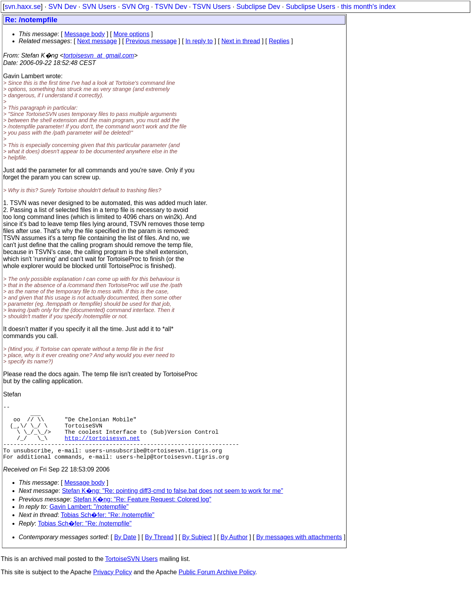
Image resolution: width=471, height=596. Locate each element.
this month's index (368, 7)
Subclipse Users (310, 7)
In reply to (199, 41)
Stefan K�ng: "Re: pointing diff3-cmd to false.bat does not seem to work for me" (172, 504)
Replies (279, 41)
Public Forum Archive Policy (217, 586)
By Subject (197, 551)
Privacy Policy (112, 586)
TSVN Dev (171, 7)
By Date (125, 551)
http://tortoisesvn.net (102, 447)
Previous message (151, 41)
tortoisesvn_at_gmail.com (98, 55)
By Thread (159, 551)
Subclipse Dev (258, 7)
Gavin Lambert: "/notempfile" (88, 520)
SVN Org (135, 7)
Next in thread (240, 41)
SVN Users (99, 7)
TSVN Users (212, 7)
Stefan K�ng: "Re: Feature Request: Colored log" (143, 513)
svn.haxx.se (23, 7)
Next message (97, 41)
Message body (84, 34)
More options (132, 34)
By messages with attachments (299, 551)
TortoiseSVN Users (131, 573)
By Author (234, 551)
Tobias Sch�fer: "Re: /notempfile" (107, 529)
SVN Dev (62, 7)
